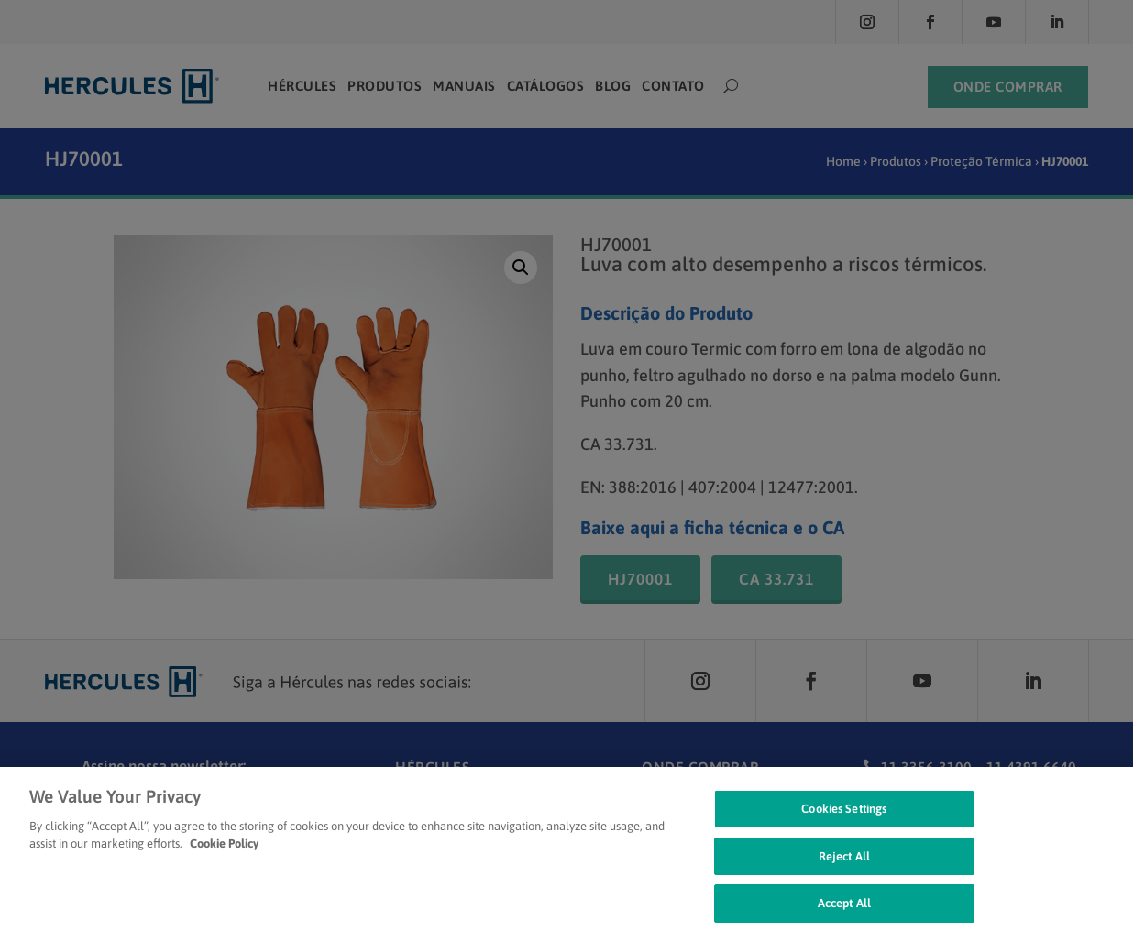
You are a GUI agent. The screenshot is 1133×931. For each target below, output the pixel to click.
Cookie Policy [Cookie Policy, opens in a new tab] (224, 856)
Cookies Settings (843, 821)
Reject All (844, 868)
